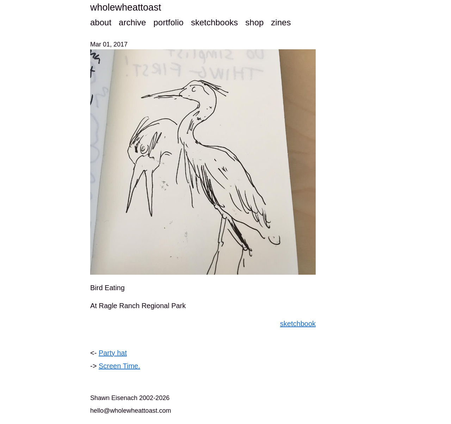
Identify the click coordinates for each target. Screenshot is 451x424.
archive (132, 22)
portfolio (168, 22)
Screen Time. (119, 366)
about (100, 22)
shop (254, 22)
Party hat (113, 353)
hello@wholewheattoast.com (130, 410)
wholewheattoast (125, 7)
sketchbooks (214, 22)
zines (281, 22)
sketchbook (298, 324)
